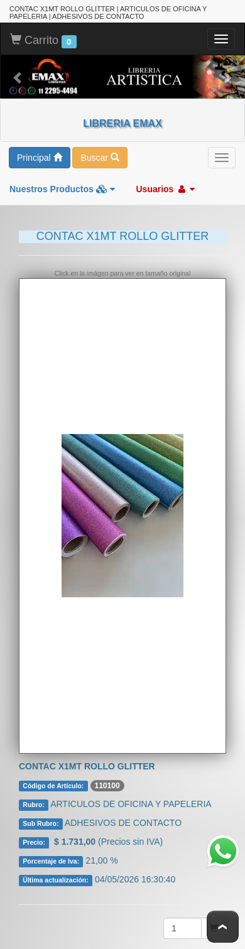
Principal (39, 158)
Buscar (99, 158)
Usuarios (165, 189)
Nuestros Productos (62, 189)
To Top (223, 927)
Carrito (43, 40)
